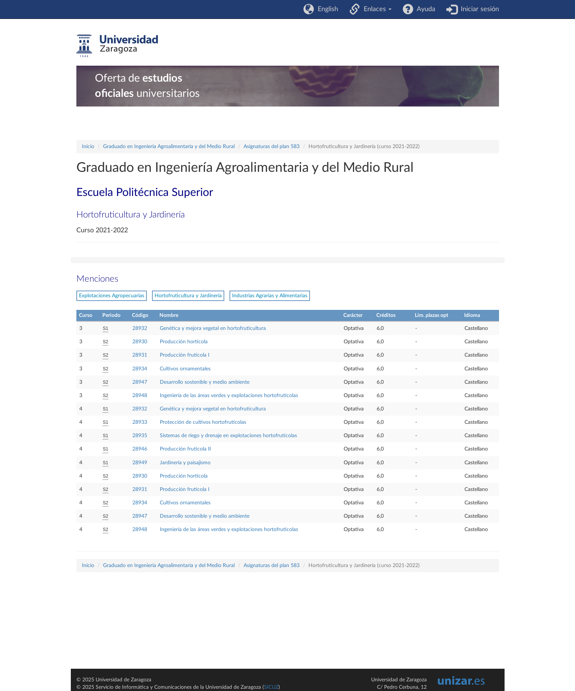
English (326, 9)
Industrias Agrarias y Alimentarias (269, 295)
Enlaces (375, 9)
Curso (85, 315)
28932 (139, 328)
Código (140, 315)
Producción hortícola (184, 341)
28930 (139, 341)
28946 (139, 449)
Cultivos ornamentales (185, 368)
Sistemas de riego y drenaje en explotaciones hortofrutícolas (228, 435)
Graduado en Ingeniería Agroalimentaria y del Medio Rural (169, 146)
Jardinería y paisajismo (185, 462)
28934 (139, 368)
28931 (139, 355)
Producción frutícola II (185, 449)
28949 (139, 462)
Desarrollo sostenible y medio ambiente (205, 382)
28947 (139, 382)
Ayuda (424, 9)
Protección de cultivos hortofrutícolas (203, 422)
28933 (139, 422)
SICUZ (271, 687)
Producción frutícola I (184, 355)
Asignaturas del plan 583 (272, 146)
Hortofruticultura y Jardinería (188, 295)
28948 (139, 395)
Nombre (168, 315)
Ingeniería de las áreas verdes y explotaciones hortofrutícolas (229, 395)
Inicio (88, 146)
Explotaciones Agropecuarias (111, 295)
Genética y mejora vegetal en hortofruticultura (213, 328)
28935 (139, 435)
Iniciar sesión (478, 9)
